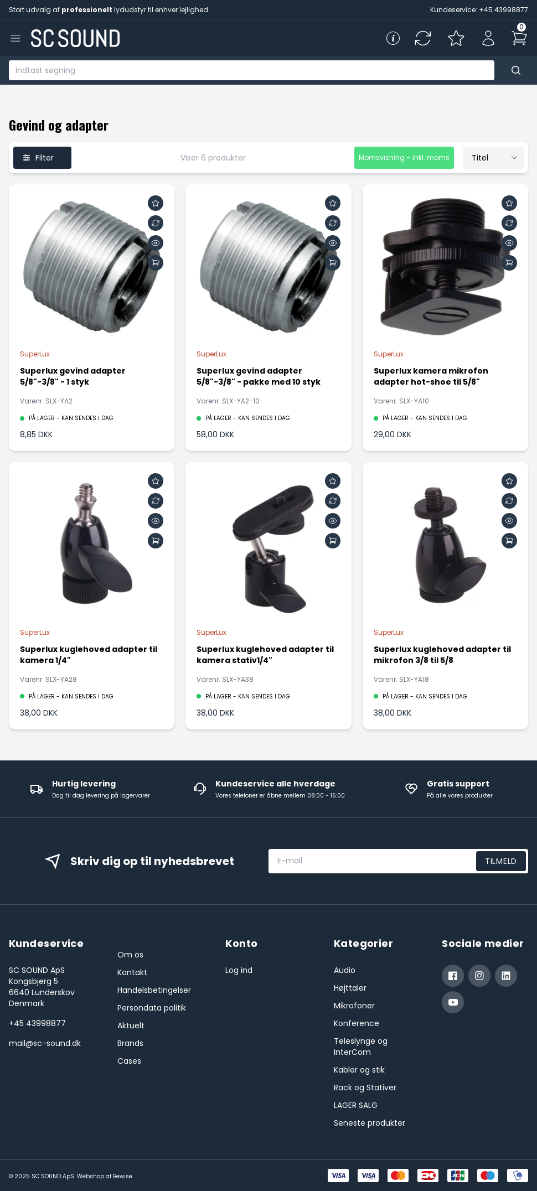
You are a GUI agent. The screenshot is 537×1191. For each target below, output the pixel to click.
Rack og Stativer (365, 1087)
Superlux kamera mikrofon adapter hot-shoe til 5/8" (431, 376)
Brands (130, 1043)
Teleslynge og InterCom (361, 1046)
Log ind (238, 970)
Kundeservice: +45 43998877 (479, 9)
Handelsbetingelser (154, 990)
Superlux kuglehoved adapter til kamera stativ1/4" (265, 655)
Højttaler (350, 987)
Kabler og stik (359, 1069)
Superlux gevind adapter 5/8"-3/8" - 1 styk (73, 376)
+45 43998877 (37, 1023)
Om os (130, 954)
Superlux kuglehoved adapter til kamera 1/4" (88, 655)
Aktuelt (130, 1025)
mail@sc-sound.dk (45, 1043)
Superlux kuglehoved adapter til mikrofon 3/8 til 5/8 (442, 655)
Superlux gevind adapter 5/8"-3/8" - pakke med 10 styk (259, 376)
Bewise (122, 1176)
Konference (356, 1023)
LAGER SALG (356, 1105)
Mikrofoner (354, 1005)
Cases (129, 1060)
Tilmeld (501, 861)
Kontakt (132, 972)
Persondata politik (151, 1007)
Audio (344, 970)
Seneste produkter (369, 1122)
